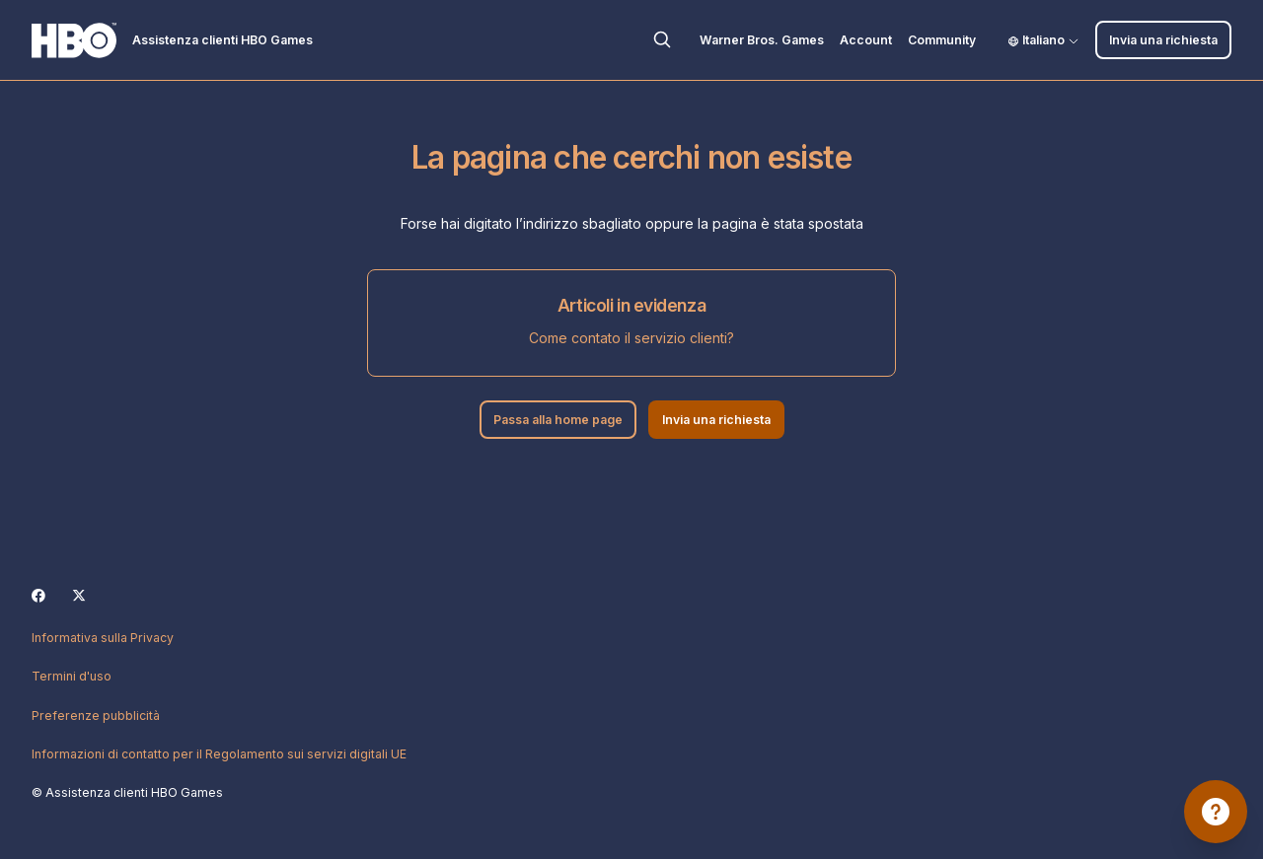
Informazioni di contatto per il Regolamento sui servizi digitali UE (219, 754)
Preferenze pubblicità (96, 715)
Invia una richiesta (1163, 40)
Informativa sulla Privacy (103, 637)
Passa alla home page (558, 419)
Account (866, 40)
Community (942, 40)
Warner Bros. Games (762, 40)
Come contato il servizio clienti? (631, 337)
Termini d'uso (71, 676)
